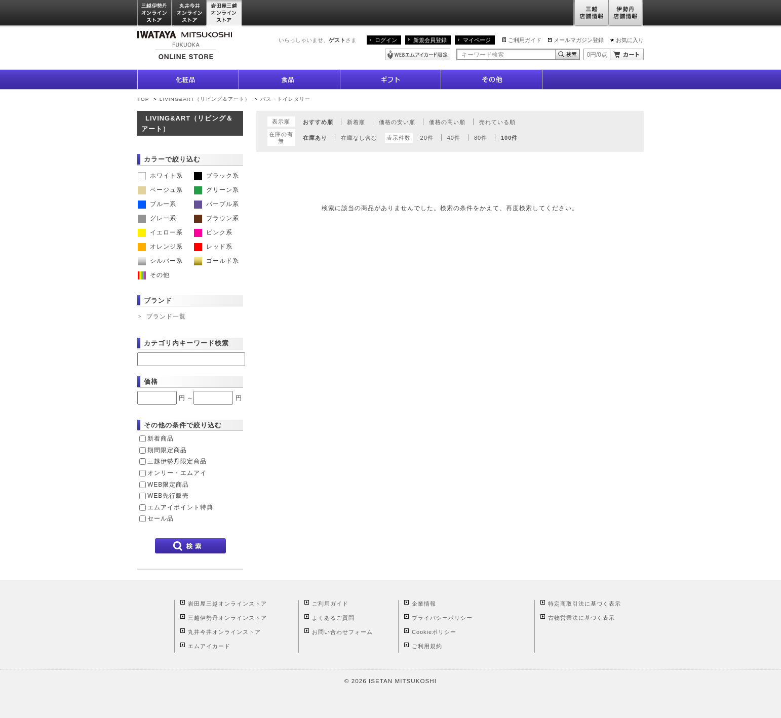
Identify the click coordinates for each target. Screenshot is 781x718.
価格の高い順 (447, 122)
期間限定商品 (167, 450)
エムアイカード (209, 646)
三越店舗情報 (590, 13)
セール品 (160, 518)
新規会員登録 (430, 40)
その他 (154, 274)
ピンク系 (213, 232)
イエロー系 (160, 232)
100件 (509, 138)
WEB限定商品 (168, 484)
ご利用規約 (427, 646)
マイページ (477, 40)
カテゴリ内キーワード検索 (186, 343)
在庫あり (315, 138)
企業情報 (424, 604)
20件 (427, 138)
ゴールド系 (216, 260)
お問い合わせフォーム (342, 632)
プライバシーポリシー (442, 618)
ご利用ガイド (524, 40)
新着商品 (160, 438)
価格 (151, 381)
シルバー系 (160, 260)
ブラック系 (216, 175)
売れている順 (497, 122)
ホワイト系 (160, 175)
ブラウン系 (216, 218)
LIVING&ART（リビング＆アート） (205, 99)
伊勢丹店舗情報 (626, 13)
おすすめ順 (318, 122)
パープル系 (216, 204)
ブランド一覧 (166, 316)
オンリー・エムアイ (177, 472)
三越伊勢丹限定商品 (177, 461)
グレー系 (157, 218)
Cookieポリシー (434, 632)
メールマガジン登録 (579, 40)
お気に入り (630, 40)
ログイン (386, 40)
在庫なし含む (359, 138)
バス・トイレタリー (285, 99)
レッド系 (213, 246)
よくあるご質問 (333, 618)
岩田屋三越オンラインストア (224, 13)
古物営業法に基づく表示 (581, 618)
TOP (143, 99)
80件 (480, 138)
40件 (453, 138)
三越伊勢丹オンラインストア (155, 13)
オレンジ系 (160, 246)
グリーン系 (216, 189)
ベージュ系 (160, 189)
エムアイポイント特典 (180, 507)
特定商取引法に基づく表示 (584, 604)
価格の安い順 (397, 122)
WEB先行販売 (168, 495)
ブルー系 (157, 204)
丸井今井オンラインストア (190, 13)
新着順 (356, 122)
